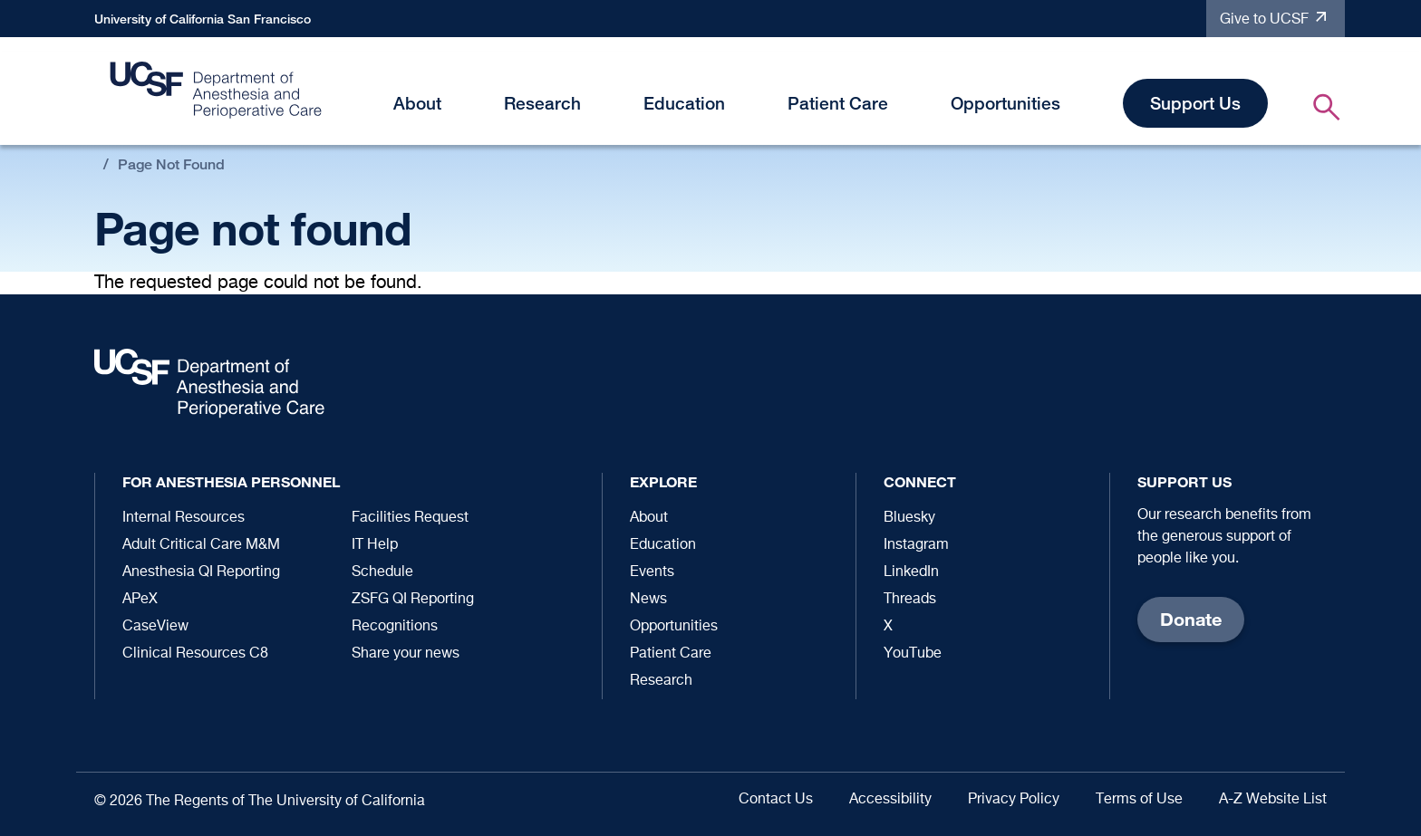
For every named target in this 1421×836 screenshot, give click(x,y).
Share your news (405, 654)
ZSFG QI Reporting (413, 599)
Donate (1191, 619)
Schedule (382, 572)
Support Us (1195, 102)
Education (684, 102)
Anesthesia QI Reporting (201, 572)
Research (542, 102)
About (417, 102)
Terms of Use (1139, 800)
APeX (140, 599)
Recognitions (395, 627)
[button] (452, 106)
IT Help (375, 545)
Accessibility (890, 800)
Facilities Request (410, 518)
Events (652, 572)
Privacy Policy (1013, 800)
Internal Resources (183, 518)
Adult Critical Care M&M (201, 545)
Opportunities (1005, 102)
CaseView (155, 627)
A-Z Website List (1273, 800)
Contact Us (776, 800)
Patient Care (838, 102)
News (648, 599)
